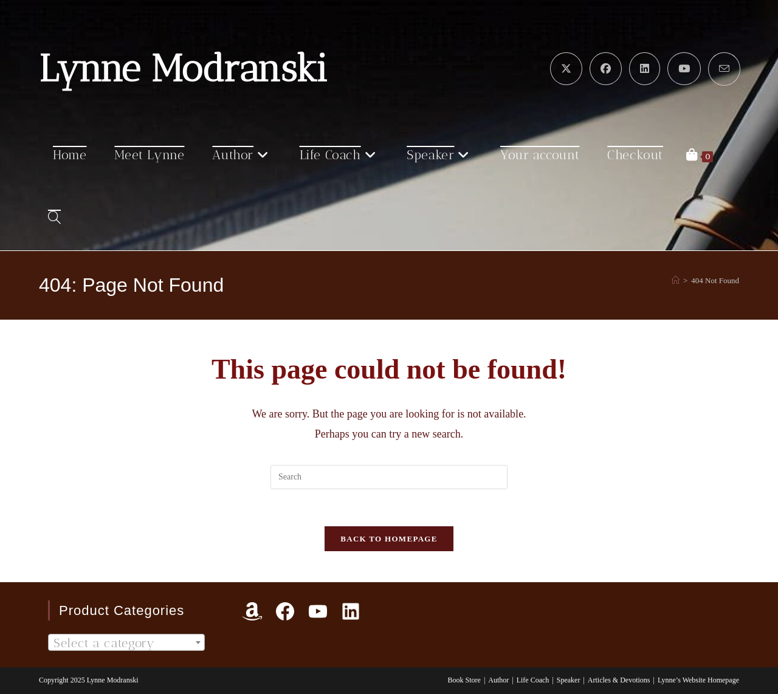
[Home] (676, 280)
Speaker (568, 680)
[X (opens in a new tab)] (566, 68)
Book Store (464, 680)
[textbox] (126, 642)
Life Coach (533, 680)
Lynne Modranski (183, 68)
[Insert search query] (389, 477)
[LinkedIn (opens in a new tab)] (644, 68)
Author (498, 680)
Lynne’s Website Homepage (698, 680)
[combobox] (126, 642)
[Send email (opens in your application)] (724, 69)
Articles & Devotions (619, 680)
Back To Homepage (388, 538)
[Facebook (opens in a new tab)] (606, 68)
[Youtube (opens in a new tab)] (684, 68)
